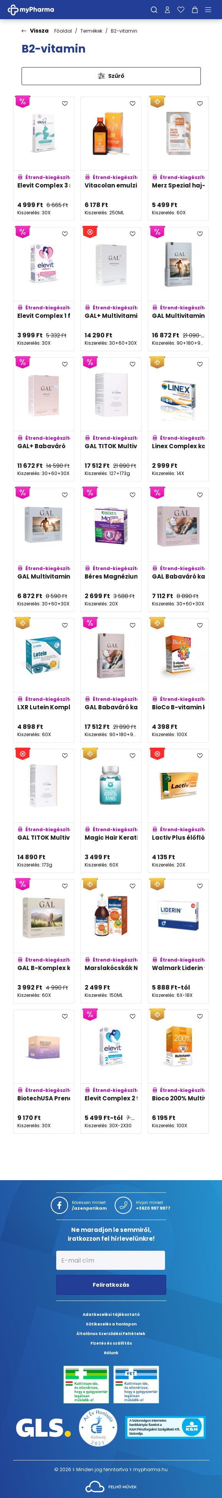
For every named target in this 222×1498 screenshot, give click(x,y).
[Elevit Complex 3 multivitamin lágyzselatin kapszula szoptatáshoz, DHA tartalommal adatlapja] (43, 159)
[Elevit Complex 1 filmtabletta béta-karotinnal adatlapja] (43, 289)
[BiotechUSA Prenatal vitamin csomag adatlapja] (43, 1072)
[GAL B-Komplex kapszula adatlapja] (43, 941)
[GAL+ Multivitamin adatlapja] (111, 289)
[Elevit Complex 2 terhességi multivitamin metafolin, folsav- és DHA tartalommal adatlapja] (111, 1072)
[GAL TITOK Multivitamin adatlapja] (43, 811)
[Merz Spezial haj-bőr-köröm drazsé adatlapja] (178, 159)
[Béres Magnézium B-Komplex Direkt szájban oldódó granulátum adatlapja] (111, 550)
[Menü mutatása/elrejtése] (211, 9)
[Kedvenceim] (180, 9)
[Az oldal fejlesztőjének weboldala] (111, 1486)
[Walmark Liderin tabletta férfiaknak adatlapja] (178, 941)
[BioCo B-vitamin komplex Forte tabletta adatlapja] (178, 680)
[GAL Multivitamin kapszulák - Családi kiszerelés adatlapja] (178, 289)
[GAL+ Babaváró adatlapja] (43, 419)
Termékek (91, 31)
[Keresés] (154, 9)
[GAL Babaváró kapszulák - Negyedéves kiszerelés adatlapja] (111, 680)
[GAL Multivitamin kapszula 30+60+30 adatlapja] (43, 550)
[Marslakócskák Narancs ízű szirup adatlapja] (111, 941)
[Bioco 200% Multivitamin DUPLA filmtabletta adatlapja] (178, 1072)
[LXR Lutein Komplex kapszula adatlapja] (43, 680)
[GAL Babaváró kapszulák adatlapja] (178, 550)
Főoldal (63, 31)
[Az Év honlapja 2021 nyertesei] (98, 1426)
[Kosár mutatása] (195, 9)
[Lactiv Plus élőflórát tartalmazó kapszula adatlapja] (178, 811)
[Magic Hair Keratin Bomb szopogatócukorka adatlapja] (111, 811)
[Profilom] (167, 9)
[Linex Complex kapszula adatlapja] (178, 419)
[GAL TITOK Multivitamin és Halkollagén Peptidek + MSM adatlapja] (111, 419)
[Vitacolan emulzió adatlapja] (111, 159)
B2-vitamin (124, 31)
